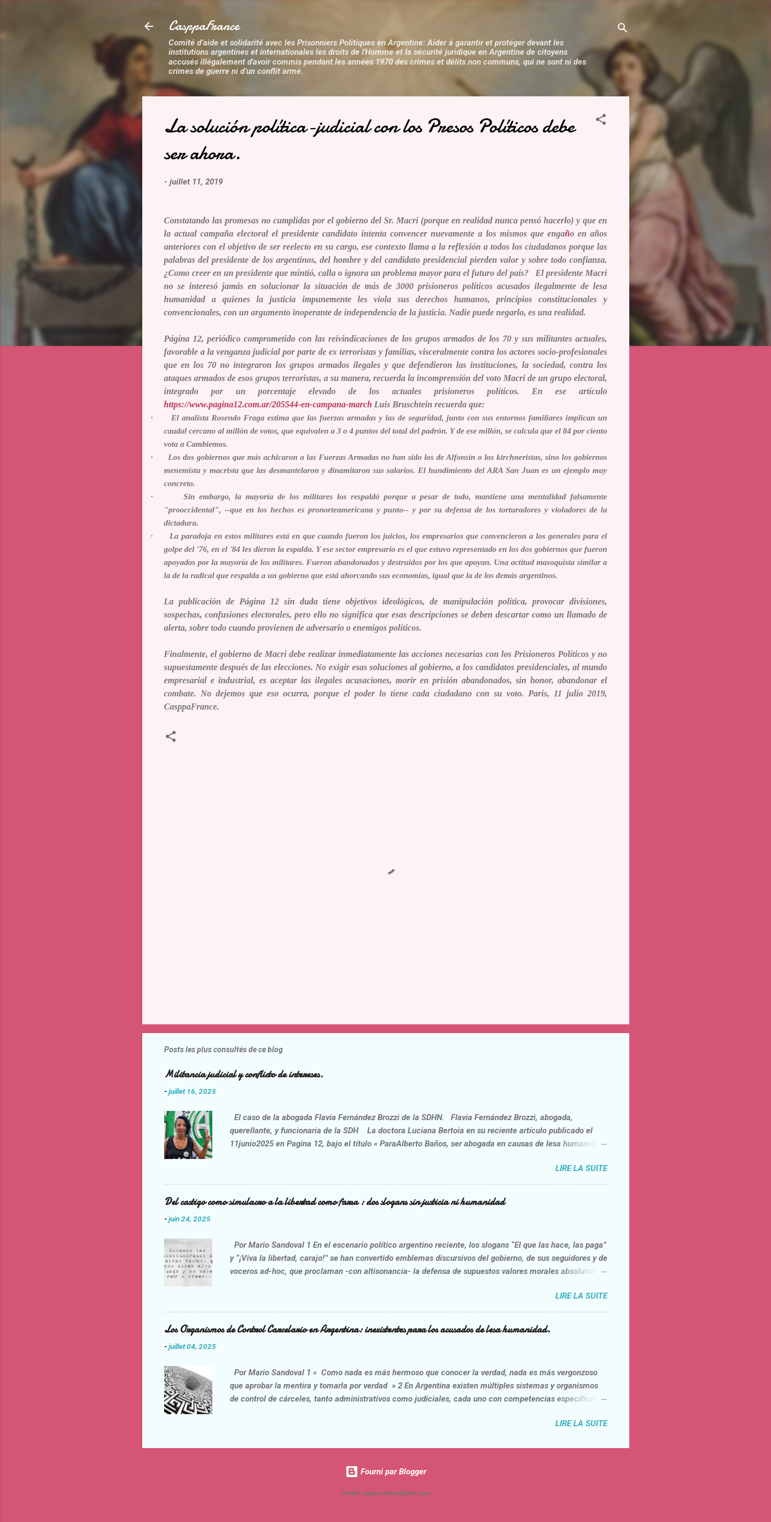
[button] (600, 121)
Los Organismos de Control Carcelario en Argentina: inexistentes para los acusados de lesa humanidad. (357, 1329)
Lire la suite (581, 1168)
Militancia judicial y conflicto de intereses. (243, 1074)
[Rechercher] (622, 30)
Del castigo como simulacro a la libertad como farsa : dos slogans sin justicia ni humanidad (334, 1202)
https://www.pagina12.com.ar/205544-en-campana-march (268, 404)
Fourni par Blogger (385, 1472)
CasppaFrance (204, 26)
